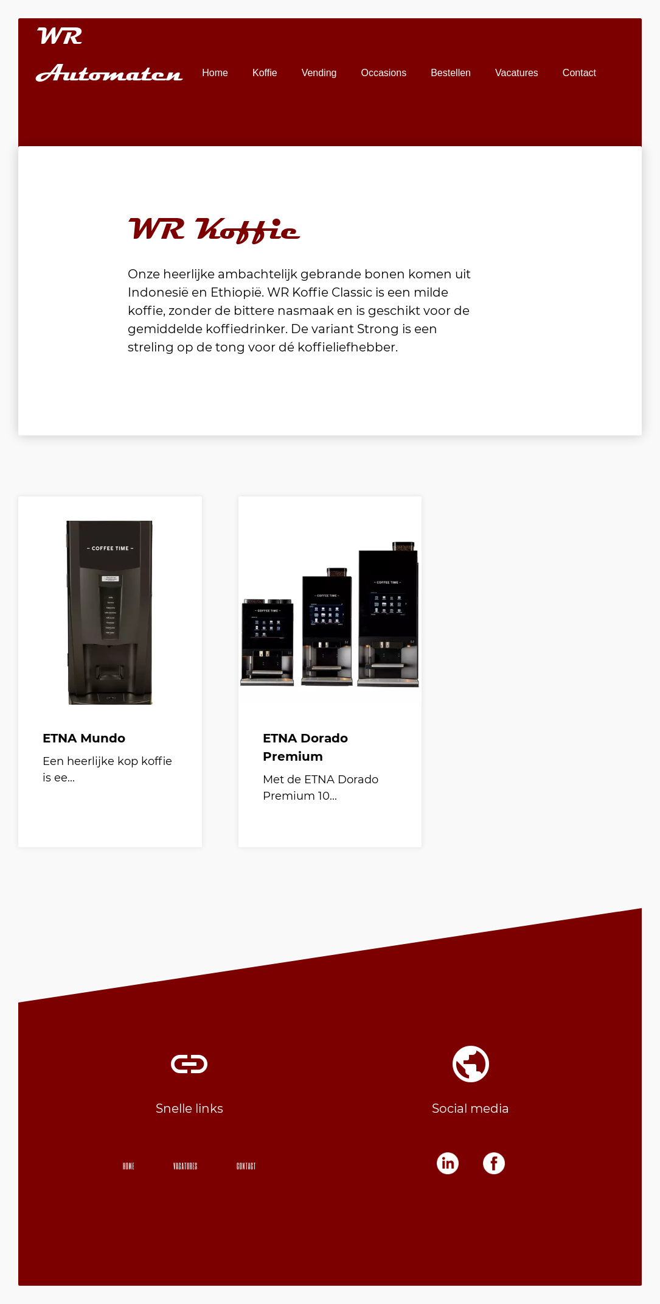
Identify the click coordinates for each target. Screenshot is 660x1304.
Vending (319, 73)
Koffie (264, 73)
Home (215, 73)
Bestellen (451, 73)
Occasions (383, 73)
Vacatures (516, 73)
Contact (579, 73)
